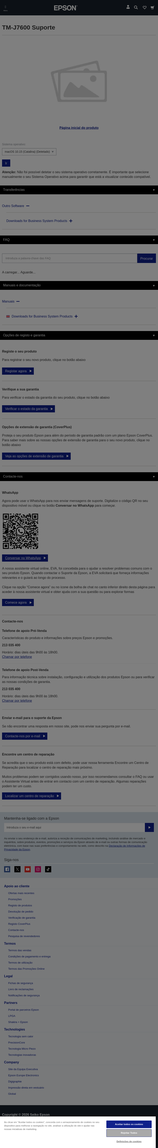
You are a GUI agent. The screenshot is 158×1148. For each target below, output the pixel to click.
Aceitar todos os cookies (129, 1124)
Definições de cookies (129, 1141)
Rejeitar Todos (129, 1133)
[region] (78, 1132)
